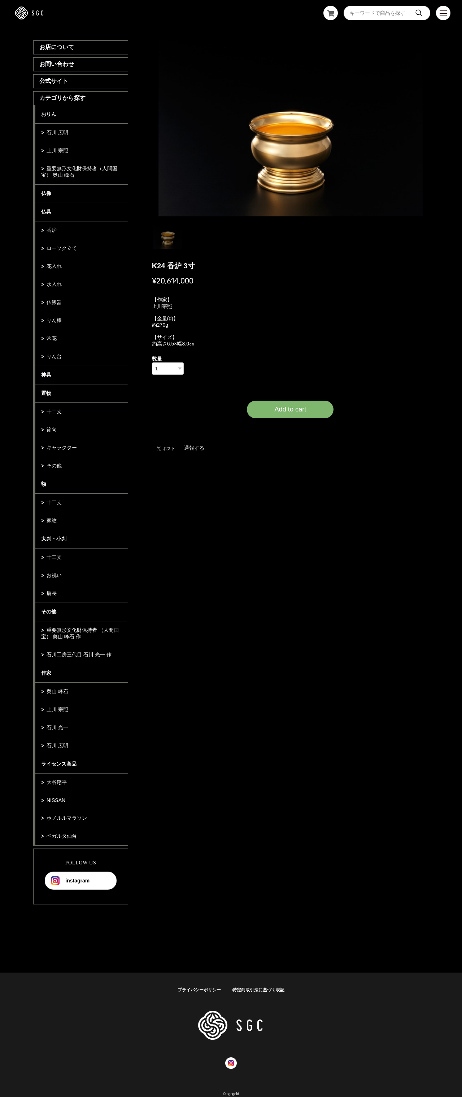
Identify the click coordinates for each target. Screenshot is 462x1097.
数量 (157, 359)
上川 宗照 (57, 150)
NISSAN (56, 800)
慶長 (52, 593)
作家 (46, 673)
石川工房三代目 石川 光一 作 (79, 654)
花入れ (54, 266)
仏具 (46, 212)
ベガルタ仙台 (62, 836)
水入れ (54, 284)
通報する (194, 448)
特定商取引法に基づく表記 (258, 989)
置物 (46, 393)
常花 (52, 338)
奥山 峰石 (57, 691)
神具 (46, 375)
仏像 (46, 193)
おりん (48, 114)
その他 (54, 465)
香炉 (52, 230)
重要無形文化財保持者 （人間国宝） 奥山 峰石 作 (80, 633)
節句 (52, 429)
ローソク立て (62, 248)
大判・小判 (53, 539)
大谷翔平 (57, 782)
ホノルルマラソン (67, 818)
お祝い (54, 575)
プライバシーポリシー (199, 989)
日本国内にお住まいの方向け (290, 427)
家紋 (52, 520)
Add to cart (290, 409)
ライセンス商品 (59, 764)
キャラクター (62, 447)
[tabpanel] (290, 128)
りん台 (54, 356)
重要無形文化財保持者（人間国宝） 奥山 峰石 (79, 172)
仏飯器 (54, 302)
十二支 (54, 411)
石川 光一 (57, 727)
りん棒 (54, 320)
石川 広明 (57, 132)
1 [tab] (167, 234)
